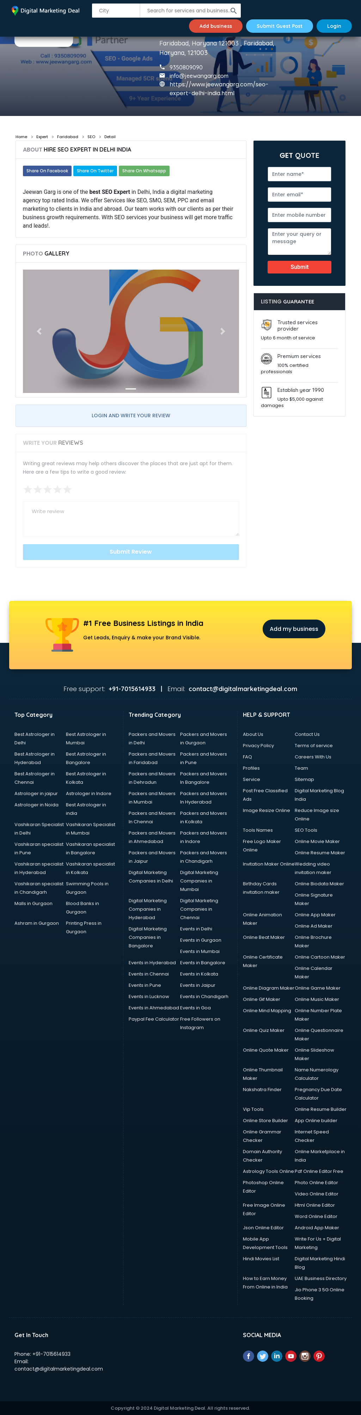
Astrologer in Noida (36, 804)
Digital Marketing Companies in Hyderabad (148, 909)
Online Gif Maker (261, 999)
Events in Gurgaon (200, 940)
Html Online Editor (315, 1205)
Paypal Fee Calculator (154, 1019)
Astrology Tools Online (268, 1171)
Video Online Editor (316, 1194)
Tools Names (258, 830)
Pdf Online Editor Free (319, 1171)
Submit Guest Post (279, 26)
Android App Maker (317, 1227)
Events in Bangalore (202, 962)
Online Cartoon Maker (320, 957)
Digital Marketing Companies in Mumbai (199, 881)
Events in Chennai (149, 974)
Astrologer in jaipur (36, 793)
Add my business (294, 629)
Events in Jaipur (197, 985)
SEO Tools (306, 830)
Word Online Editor (316, 1216)
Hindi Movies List (261, 1258)
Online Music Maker (317, 999)
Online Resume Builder (321, 1109)
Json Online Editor (263, 1227)
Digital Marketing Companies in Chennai (199, 909)
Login (334, 26)
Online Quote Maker (266, 1050)
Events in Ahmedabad (154, 1007)
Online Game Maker (318, 988)
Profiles (251, 768)
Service (251, 779)
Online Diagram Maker (268, 988)
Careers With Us (313, 756)
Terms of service (314, 745)
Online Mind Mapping (267, 1010)
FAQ (247, 756)
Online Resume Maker (320, 852)
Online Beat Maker (264, 937)
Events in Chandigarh (204, 996)
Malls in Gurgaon (33, 903)
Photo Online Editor (316, 1182)
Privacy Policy (258, 745)
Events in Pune (145, 985)
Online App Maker (315, 914)
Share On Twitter (95, 171)
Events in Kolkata (199, 974)
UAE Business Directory (321, 1278)
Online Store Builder (265, 1120)
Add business (216, 26)
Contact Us (307, 734)
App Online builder (316, 1120)
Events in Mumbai (200, 951)
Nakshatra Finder (262, 1089)
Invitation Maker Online (269, 864)
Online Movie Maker (317, 841)
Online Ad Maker (313, 926)
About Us (253, 734)
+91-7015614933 (51, 1354)
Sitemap (304, 779)
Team (301, 768)
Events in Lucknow (149, 996)
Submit (299, 267)
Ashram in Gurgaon (36, 923)
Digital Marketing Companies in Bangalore (148, 937)
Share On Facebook (47, 171)
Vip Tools (253, 1109)
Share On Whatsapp (144, 171)
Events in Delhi (196, 928)
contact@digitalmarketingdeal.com (58, 1368)
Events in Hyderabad (152, 962)
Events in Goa (195, 1007)
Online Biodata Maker (319, 883)
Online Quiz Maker (263, 1030)
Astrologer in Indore (88, 793)
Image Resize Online (266, 810)
